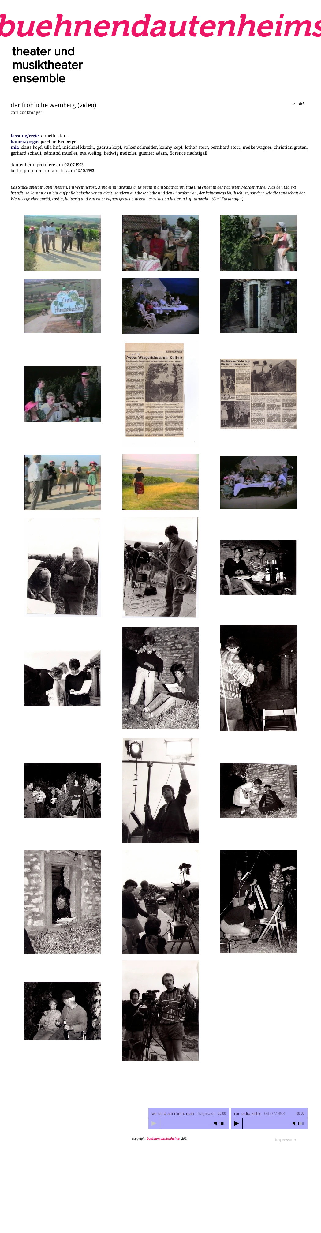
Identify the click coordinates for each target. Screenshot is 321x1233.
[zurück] (299, 103)
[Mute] (216, 1123)
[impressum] (285, 1140)
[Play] (153, 1123)
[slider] (223, 1123)
